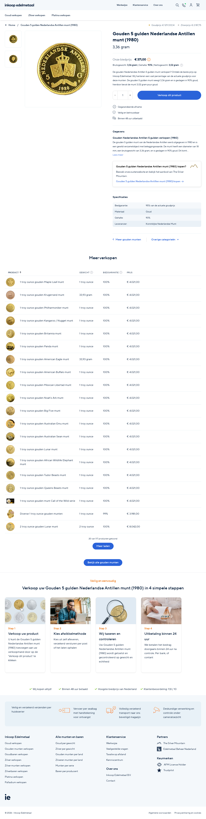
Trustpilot (165, 770)
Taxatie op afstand (116, 754)
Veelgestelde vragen (117, 748)
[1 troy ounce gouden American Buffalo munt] (10, 372)
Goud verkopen (13, 15)
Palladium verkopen (16, 782)
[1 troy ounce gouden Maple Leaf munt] (10, 282)
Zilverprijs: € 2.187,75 (189, 25)
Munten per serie (65, 765)
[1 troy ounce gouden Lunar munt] (10, 449)
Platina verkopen (61, 15)
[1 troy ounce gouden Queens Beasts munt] (10, 488)
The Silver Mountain (171, 743)
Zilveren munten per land (69, 760)
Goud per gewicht (65, 743)
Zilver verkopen (36, 15)
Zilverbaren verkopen (16, 771)
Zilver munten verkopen (17, 765)
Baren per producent (67, 771)
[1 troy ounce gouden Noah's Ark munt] (10, 398)
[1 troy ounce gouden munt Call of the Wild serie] (10, 501)
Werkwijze (111, 743)
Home (10, 25)
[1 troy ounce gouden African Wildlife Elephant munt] (10, 462)
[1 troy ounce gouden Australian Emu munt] (10, 423)
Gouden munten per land (69, 754)
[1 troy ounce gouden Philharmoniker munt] (10, 307)
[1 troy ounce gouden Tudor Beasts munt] (10, 475)
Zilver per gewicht (65, 748)
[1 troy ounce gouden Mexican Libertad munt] (10, 385)
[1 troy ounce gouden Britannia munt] (10, 333)
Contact (110, 780)
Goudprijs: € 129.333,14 (162, 25)
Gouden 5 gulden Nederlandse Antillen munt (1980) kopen (150, 181)
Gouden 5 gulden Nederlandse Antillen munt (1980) (49, 25)
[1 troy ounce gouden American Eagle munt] (10, 359)
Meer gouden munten (127, 239)
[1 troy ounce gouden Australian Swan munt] (10, 436)
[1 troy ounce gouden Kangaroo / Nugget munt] (10, 320)
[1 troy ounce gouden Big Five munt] (10, 410)
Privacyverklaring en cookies (187, 812)
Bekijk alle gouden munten (103, 562)
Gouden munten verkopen (19, 748)
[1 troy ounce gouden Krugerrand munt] (10, 295)
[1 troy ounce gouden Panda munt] (10, 346)
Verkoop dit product (169, 95)
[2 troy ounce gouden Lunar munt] (10, 526)
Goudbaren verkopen (16, 754)
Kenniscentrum (114, 760)
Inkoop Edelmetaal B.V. (118, 775)
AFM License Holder (171, 764)
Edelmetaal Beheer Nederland (176, 749)
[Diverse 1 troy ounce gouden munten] (10, 513)
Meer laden (103, 546)
